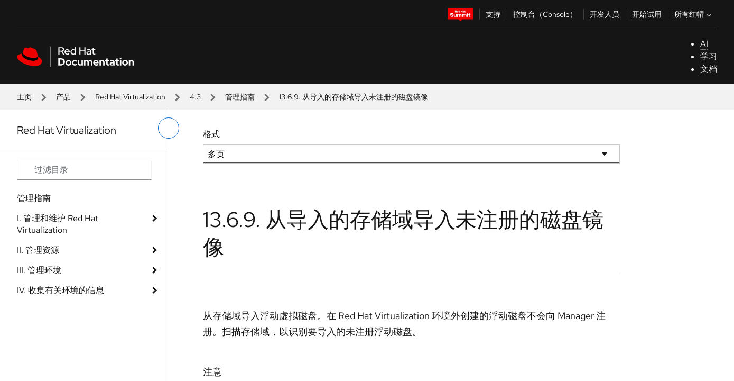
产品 (63, 97)
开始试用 (647, 14)
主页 (24, 97)
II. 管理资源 (38, 250)
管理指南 (240, 97)
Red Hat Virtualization (130, 97)
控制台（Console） (545, 14)
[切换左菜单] (168, 128)
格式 (211, 134)
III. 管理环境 (39, 270)
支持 (493, 14)
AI (704, 43)
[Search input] (84, 170)
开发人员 (604, 14)
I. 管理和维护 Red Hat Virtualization (57, 224)
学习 (708, 56)
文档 (708, 69)
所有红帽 (693, 14)
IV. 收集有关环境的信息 (60, 290)
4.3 (195, 97)
